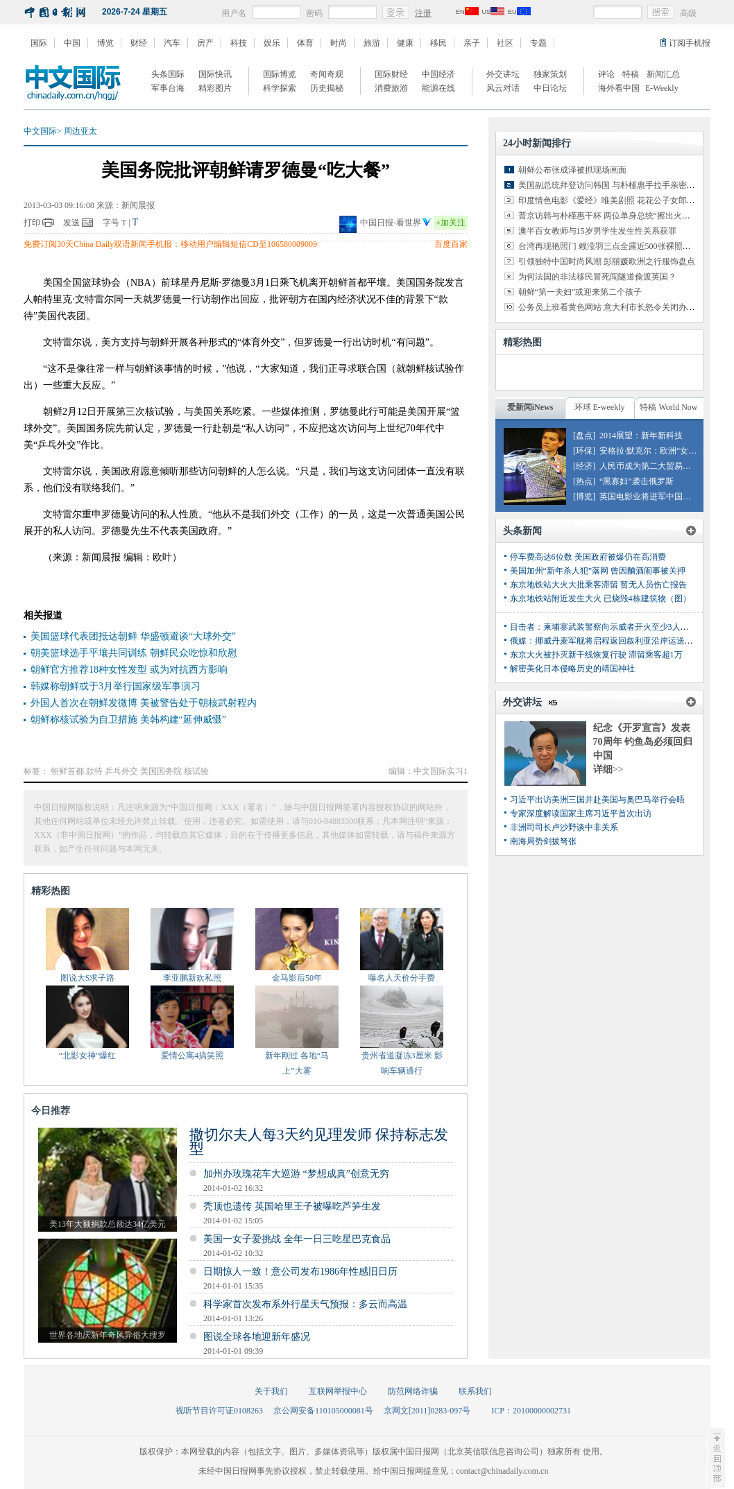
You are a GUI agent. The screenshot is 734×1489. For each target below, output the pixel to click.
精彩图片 (215, 88)
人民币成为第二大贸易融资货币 (657, 466)
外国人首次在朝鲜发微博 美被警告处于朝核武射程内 (144, 703)
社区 (505, 43)
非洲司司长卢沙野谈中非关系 (564, 827)
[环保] (584, 451)
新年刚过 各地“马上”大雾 (297, 1063)
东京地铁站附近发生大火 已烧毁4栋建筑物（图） (600, 598)
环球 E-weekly (599, 407)
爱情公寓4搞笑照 (192, 1055)
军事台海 (168, 88)
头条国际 (168, 74)
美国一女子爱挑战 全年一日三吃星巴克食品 (297, 1239)
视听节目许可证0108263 (219, 1410)
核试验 (196, 771)
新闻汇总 (663, 74)
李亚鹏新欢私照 (192, 978)
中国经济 (438, 74)
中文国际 (40, 131)
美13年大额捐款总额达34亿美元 (107, 1224)
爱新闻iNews (530, 407)
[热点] (584, 481)
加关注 (451, 222)
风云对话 (503, 88)
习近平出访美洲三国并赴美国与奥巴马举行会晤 (597, 799)
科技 (238, 43)
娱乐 (272, 43)
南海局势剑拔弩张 (543, 841)
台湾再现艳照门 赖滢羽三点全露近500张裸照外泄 (608, 246)
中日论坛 (550, 88)
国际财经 (391, 74)
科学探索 (279, 88)
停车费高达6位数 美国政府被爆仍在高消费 (588, 557)
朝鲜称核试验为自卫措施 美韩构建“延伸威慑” (128, 719)
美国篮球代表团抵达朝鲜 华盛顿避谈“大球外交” (133, 636)
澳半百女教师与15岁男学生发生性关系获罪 (597, 231)
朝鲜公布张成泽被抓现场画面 (572, 170)
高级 (688, 13)
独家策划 (550, 74)
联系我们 (475, 1391)
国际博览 (279, 74)
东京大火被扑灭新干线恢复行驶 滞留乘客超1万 (596, 655)
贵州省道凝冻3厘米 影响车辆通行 (402, 1063)
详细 (608, 769)
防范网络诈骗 (413, 1391)
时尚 (338, 43)
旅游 (372, 43)
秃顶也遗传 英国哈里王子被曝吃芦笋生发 (292, 1206)
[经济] (584, 466)
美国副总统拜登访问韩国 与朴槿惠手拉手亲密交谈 (610, 185)
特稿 (630, 74)
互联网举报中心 (338, 1391)
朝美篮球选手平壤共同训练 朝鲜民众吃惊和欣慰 (134, 653)
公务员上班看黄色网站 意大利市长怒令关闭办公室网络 (619, 307)
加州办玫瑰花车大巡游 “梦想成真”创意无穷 (296, 1174)
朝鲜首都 (67, 771)
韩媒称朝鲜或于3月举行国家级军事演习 (115, 686)
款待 (94, 771)
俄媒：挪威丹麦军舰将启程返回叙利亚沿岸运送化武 (605, 641)
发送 (71, 222)
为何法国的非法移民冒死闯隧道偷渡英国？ (597, 277)
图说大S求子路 (87, 978)
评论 (606, 74)
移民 (438, 43)
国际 (39, 43)
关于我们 (271, 1391)
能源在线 (438, 88)
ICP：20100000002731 (531, 1410)
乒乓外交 (121, 771)
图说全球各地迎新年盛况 (256, 1337)
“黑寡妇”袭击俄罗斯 (636, 481)
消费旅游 (391, 88)
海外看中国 (619, 88)
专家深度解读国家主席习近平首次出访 (580, 813)
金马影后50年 (297, 978)
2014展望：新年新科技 (641, 435)
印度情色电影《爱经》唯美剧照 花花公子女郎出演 (610, 200)
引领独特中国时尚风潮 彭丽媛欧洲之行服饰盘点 (606, 261)
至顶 (716, 1458)
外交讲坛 (503, 74)
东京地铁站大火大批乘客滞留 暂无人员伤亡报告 (598, 584)
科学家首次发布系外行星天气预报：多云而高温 (305, 1304)
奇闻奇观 (326, 74)
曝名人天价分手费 (401, 978)
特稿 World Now (668, 407)
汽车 (172, 43)
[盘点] (584, 435)
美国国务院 (161, 771)
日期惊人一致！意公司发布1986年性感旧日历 (300, 1271)
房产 (205, 43)
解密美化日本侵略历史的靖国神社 (572, 668)
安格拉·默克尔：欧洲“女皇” (650, 451)
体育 (305, 43)
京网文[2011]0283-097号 (427, 1410)
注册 (423, 13)
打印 (32, 222)
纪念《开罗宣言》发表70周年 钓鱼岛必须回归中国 (643, 742)
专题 (538, 43)
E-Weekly (661, 88)
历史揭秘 (326, 88)
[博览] (584, 496)
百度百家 (451, 244)
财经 (138, 43)
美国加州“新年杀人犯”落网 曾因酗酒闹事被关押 (598, 571)
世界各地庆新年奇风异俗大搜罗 (107, 1335)
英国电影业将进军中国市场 (649, 496)
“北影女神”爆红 (88, 1055)
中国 (72, 43)
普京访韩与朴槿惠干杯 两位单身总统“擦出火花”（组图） (623, 216)
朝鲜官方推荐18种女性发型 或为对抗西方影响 (129, 669)
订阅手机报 (689, 43)
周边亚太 (80, 131)
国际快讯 (215, 74)
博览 (105, 43)
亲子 (471, 43)
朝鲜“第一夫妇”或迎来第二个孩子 (580, 292)
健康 (405, 43)
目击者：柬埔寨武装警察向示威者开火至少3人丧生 (603, 627)
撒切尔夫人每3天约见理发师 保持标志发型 (318, 1141)
